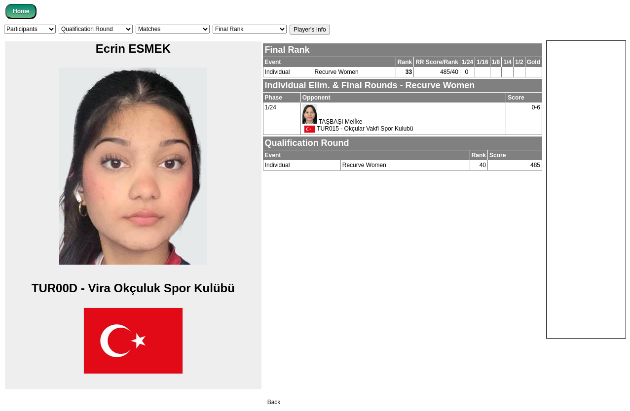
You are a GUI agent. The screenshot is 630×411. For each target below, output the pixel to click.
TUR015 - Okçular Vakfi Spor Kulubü (358, 128)
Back (274, 402)
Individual (277, 71)
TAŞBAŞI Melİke (340, 121)
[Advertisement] (586, 189)
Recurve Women (337, 71)
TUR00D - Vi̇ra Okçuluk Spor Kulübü (133, 288)
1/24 (270, 107)
